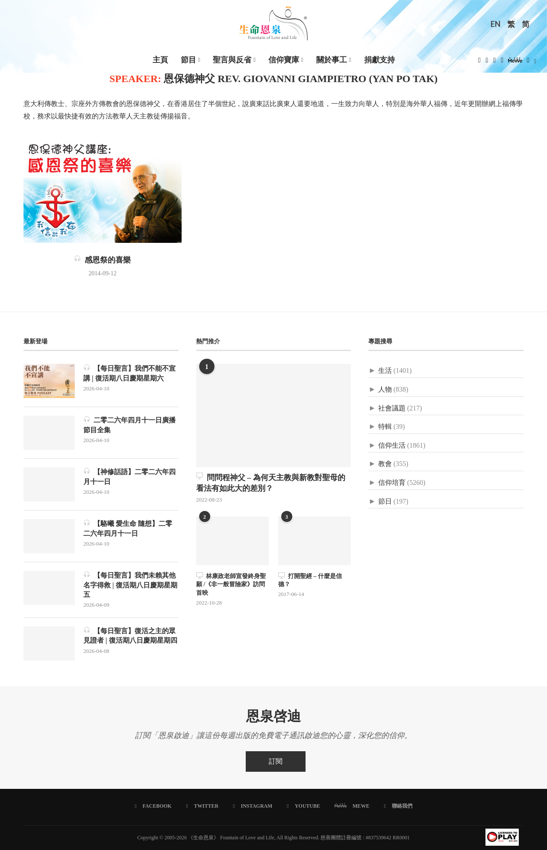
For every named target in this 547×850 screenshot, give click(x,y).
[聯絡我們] (398, 806)
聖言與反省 (232, 60)
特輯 (385, 426)
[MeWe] (515, 62)
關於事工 (331, 60)
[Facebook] (479, 62)
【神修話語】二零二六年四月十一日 (129, 476)
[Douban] (528, 62)
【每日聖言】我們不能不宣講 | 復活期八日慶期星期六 (129, 372)
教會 (385, 463)
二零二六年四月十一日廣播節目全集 (129, 424)
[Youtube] (502, 62)
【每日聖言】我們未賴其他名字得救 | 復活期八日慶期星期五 (130, 584)
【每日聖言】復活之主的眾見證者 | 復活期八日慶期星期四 (130, 635)
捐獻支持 (379, 60)
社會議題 (392, 408)
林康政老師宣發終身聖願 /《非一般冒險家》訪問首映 (231, 584)
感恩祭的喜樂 (102, 260)
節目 (188, 60)
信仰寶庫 (283, 60)
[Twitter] (487, 62)
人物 (385, 389)
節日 (385, 501)
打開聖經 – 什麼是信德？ (310, 580)
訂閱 (275, 761)
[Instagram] (494, 62)
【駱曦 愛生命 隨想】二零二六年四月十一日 (127, 528)
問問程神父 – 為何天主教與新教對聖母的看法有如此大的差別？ (270, 482)
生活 (385, 370)
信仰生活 (392, 445)
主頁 (160, 60)
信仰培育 (392, 482)
